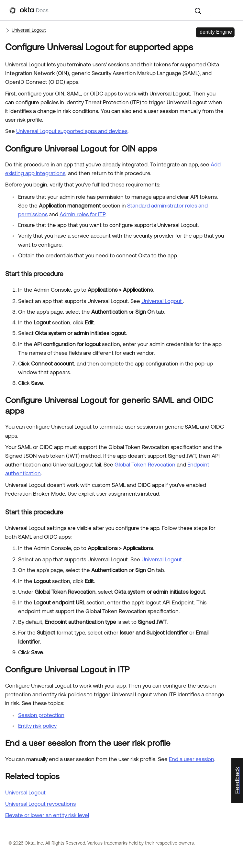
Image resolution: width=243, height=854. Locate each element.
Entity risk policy (37, 726)
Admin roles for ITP (82, 214)
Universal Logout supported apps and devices (71, 131)
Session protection (41, 715)
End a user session (191, 759)
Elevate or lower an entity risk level (47, 815)
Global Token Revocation (145, 464)
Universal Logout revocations (40, 804)
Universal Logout (29, 30)
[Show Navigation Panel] (230, 10)
